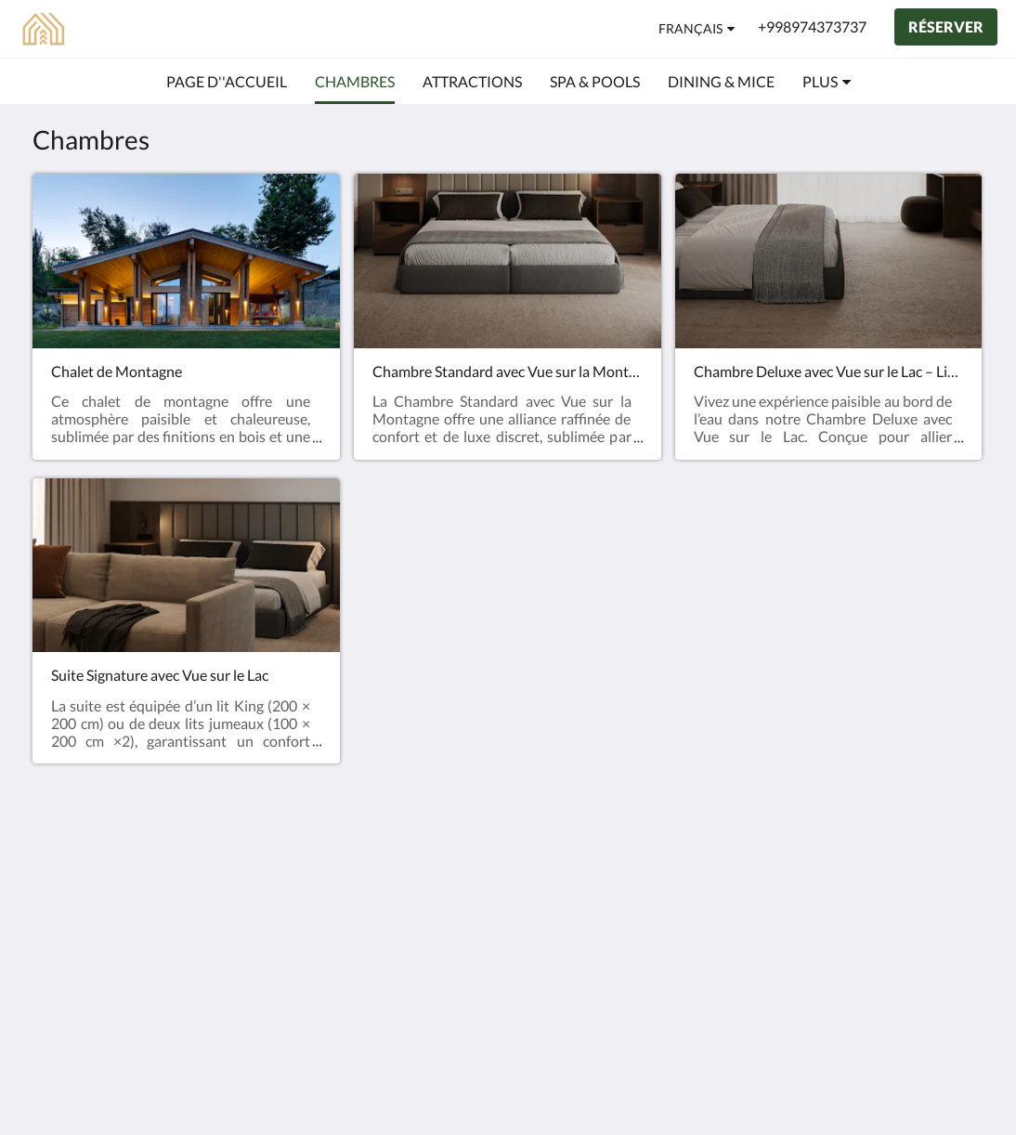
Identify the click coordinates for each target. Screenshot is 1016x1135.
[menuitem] (226, 82)
